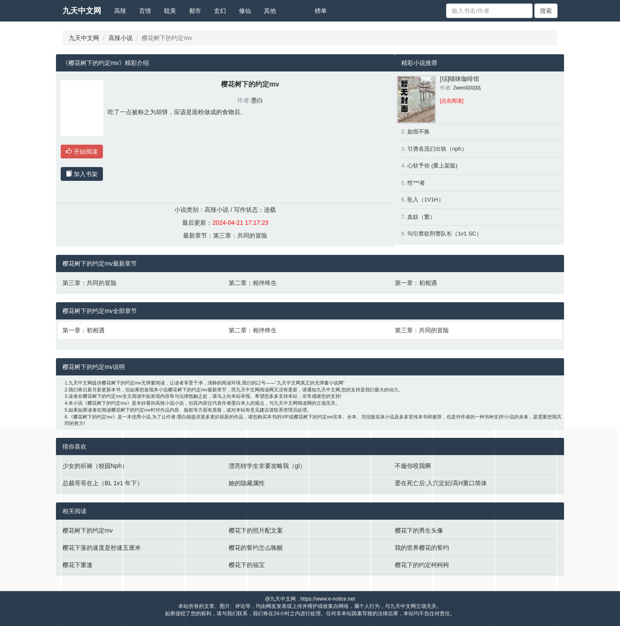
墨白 (257, 100)
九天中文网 (81, 10)
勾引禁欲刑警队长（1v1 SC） (444, 233)
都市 (195, 10)
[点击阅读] (452, 101)
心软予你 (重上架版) (432, 165)
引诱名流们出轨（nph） (437, 149)
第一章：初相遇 (416, 282)
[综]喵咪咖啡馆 (460, 78)
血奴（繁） (421, 217)
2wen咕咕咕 (467, 88)
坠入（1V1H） (425, 199)
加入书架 (82, 173)
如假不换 (418, 131)
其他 (270, 10)
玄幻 (220, 10)
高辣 (120, 10)
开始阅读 (82, 151)
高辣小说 (120, 37)
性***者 (416, 183)
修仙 (245, 10)
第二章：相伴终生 (253, 282)
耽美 (170, 10)
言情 (145, 10)
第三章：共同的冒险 (240, 235)
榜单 (321, 10)
